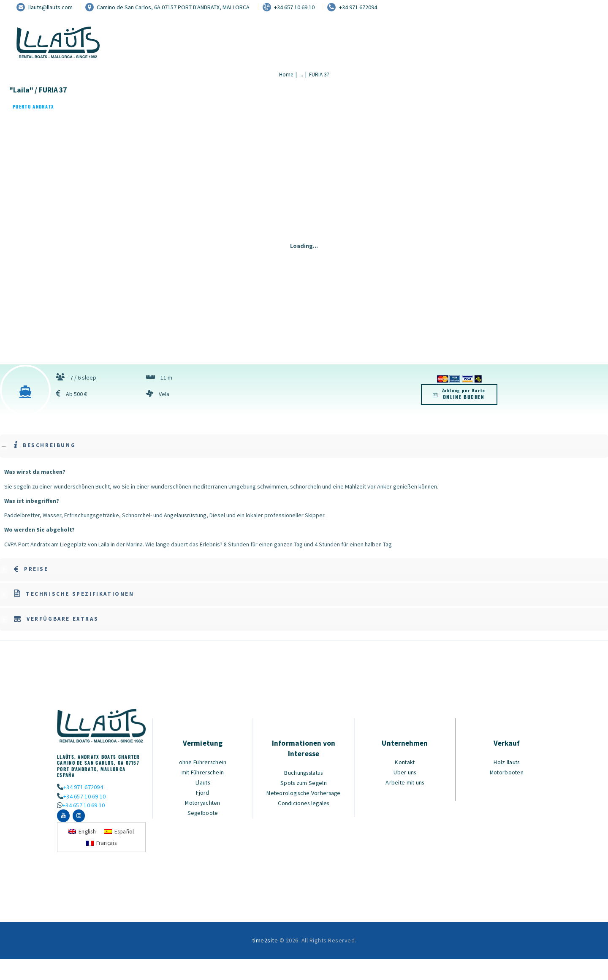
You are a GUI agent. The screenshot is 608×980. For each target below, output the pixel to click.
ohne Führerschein (203, 762)
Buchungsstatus (304, 772)
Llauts (203, 782)
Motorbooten (506, 772)
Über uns (405, 772)
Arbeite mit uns (405, 782)
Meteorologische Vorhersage (304, 793)
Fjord (202, 792)
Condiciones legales (303, 803)
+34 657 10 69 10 (83, 796)
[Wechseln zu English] (81, 834)
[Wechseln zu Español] (120, 834)
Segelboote (202, 813)
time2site (265, 943)
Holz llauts (507, 762)
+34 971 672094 (82, 787)
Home (286, 74)
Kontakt (405, 762)
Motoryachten (203, 802)
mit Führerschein (202, 772)
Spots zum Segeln (303, 783)
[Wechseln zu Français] (101, 846)
